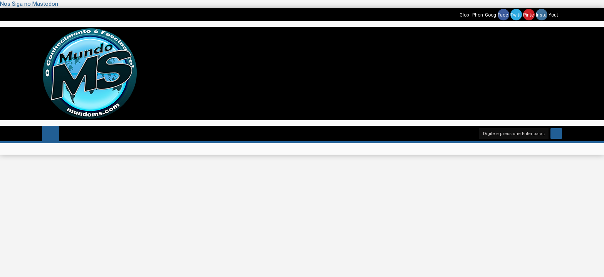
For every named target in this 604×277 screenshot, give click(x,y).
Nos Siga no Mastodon (29, 3)
